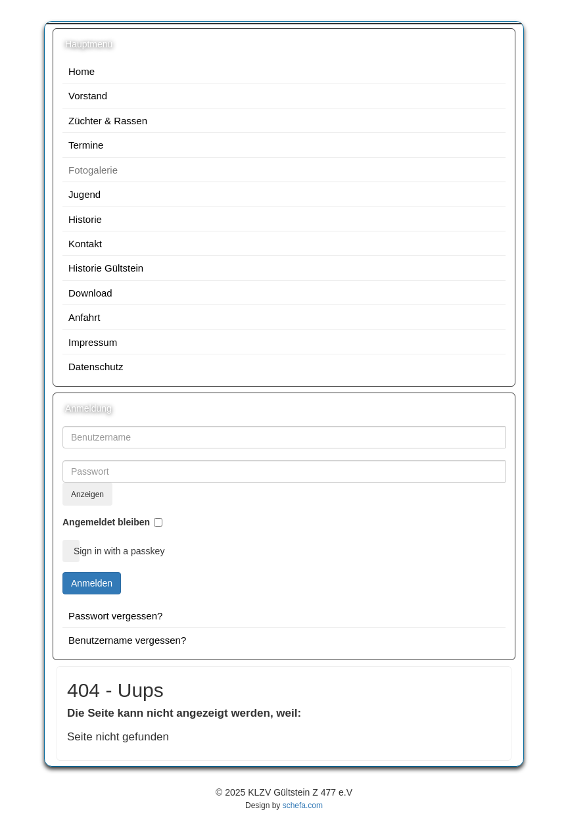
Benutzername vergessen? (127, 640)
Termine (85, 145)
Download (90, 293)
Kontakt (85, 243)
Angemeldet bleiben (106, 522)
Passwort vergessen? (115, 615)
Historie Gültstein (105, 268)
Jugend (84, 194)
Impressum (92, 342)
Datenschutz (95, 366)
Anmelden (91, 583)
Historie (85, 219)
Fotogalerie (93, 170)
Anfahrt (84, 317)
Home (81, 71)
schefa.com (303, 805)
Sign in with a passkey (75, 551)
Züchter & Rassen (107, 120)
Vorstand (87, 95)
